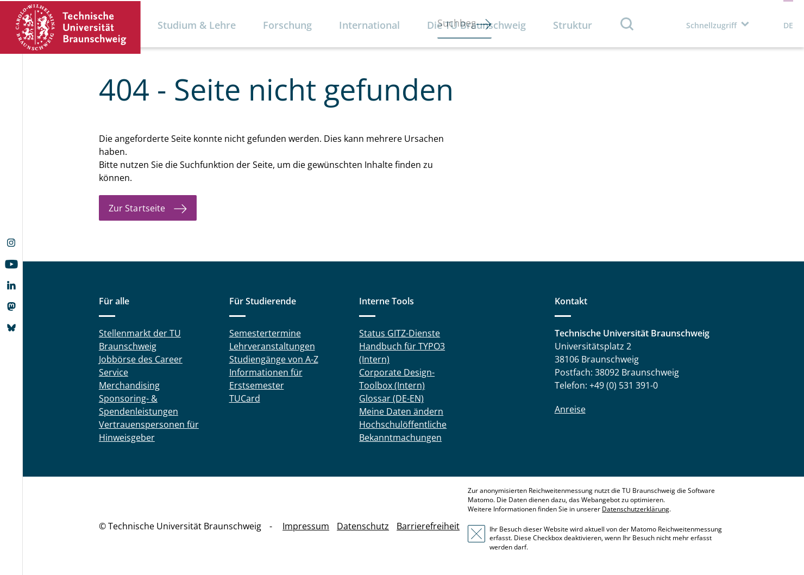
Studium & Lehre (197, 25)
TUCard (244, 398)
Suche (627, 23)
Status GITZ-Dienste (399, 333)
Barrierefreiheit (428, 526)
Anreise (570, 409)
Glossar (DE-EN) (391, 398)
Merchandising (129, 385)
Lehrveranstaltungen (272, 346)
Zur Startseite (137, 208)
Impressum (305, 526)
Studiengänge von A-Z (273, 359)
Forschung (287, 25)
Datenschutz (363, 526)
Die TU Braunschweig (476, 25)
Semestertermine (265, 333)
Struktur (572, 25)
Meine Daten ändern (401, 411)
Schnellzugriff (711, 25)
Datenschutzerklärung (635, 509)
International (369, 25)
